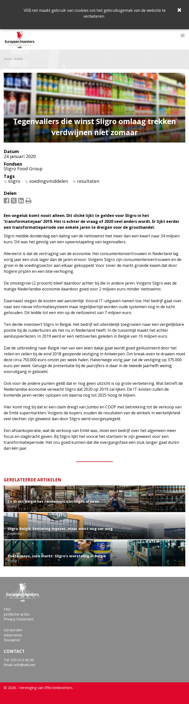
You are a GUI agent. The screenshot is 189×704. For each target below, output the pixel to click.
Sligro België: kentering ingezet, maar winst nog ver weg (60, 528)
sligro (14, 181)
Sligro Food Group (23, 169)
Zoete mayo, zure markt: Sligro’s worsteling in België (56, 555)
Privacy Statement (19, 619)
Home (7, 59)
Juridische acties (17, 614)
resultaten (88, 181)
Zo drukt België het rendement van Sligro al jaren (53, 501)
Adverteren (13, 635)
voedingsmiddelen (48, 181)
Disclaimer (12, 640)
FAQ (7, 609)
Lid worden (13, 630)
